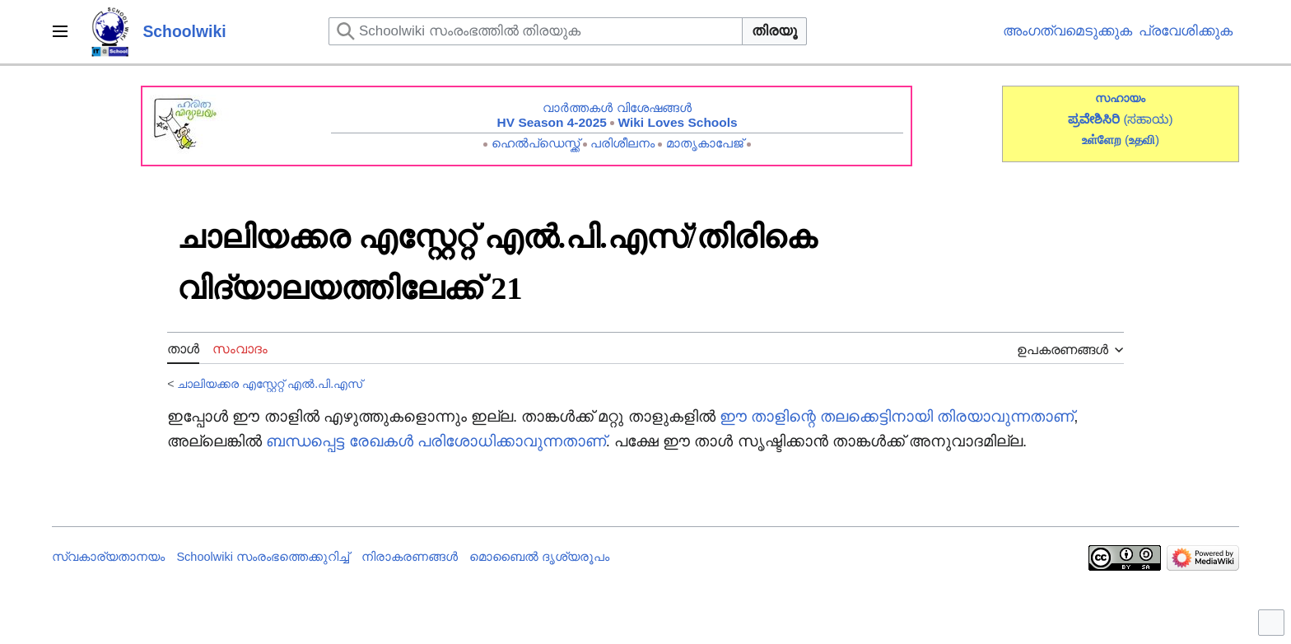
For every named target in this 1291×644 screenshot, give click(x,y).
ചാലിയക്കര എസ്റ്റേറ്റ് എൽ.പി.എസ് (269, 383)
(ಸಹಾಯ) (1147, 119)
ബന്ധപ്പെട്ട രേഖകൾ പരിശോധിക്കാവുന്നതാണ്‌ (435, 441)
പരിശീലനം (622, 143)
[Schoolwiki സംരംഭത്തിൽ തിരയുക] (536, 31)
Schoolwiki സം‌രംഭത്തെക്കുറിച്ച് (262, 556)
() (1142, 140)
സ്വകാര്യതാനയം (108, 556)
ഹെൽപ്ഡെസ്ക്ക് (536, 143)
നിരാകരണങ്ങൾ (409, 556)
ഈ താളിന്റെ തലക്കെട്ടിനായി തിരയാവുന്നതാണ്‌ (897, 416)
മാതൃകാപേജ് (704, 143)
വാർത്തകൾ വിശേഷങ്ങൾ (617, 107)
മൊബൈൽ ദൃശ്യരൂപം (539, 556)
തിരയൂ (774, 31)
